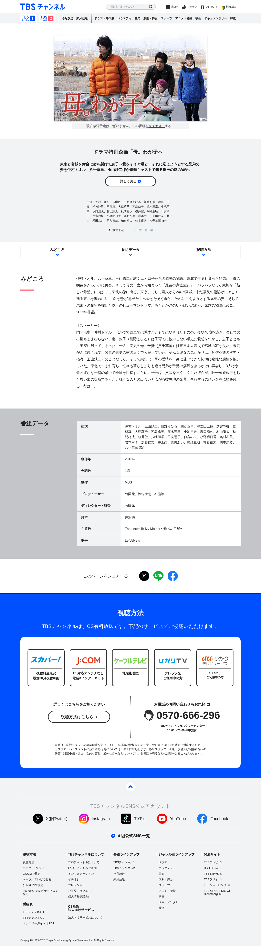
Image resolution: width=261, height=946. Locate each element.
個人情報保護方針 (79, 896)
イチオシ (192, 6)
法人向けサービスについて (85, 917)
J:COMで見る (31, 873)
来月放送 (82, 18)
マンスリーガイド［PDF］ (40, 923)
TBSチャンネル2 (47, 18)
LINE (158, 576)
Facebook (219, 818)
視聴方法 (231, 6)
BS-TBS (209, 868)
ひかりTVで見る (33, 885)
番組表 (174, 6)
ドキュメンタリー (215, 18)
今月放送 (67, 18)
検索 (151, 7)
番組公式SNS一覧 (133, 836)
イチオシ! (74, 879)
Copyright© (26, 940)
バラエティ (124, 18)
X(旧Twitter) (56, 818)
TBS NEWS (211, 873)
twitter (144, 576)
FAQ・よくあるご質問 (82, 868)
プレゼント (212, 6)
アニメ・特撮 (183, 18)
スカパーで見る (34, 868)
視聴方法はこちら (77, 717)
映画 (198, 18)
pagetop (130, 786)
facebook (173, 576)
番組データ (130, 250)
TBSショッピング (215, 885)
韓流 (233, 18)
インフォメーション (81, 873)
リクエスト (156, 126)
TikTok (140, 818)
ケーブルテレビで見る (37, 879)
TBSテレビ (211, 862)
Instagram (101, 818)
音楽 (137, 18)
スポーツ (166, 18)
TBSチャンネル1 (28, 18)
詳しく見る (128, 181)
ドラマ (163, 862)
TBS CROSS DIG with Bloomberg (218, 892)
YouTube (178, 818)
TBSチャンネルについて (83, 862)
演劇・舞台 (150, 18)
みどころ (57, 250)
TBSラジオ (211, 879)
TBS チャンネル (42, 6)
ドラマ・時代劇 (104, 18)
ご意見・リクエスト (81, 890)
